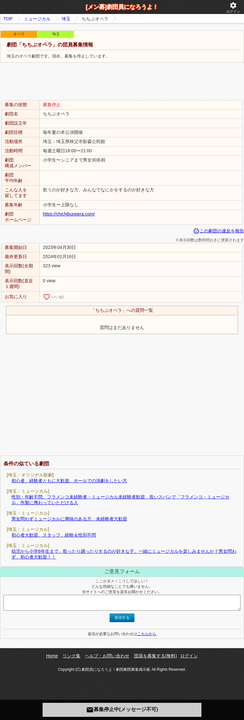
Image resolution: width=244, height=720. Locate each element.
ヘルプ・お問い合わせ (107, 655)
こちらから (146, 634)
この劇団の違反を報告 (218, 230)
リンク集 (71, 655)
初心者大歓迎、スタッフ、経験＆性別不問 (53, 535)
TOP (8, 18)
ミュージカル (37, 18)
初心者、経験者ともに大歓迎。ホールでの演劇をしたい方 (69, 480)
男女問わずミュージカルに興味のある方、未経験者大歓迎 (69, 518)
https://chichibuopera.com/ (69, 213)
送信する (122, 617)
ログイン (233, 7)
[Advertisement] (122, 82)
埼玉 (66, 18)
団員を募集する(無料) (155, 655)
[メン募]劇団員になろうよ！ (122, 7)
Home (52, 655)
